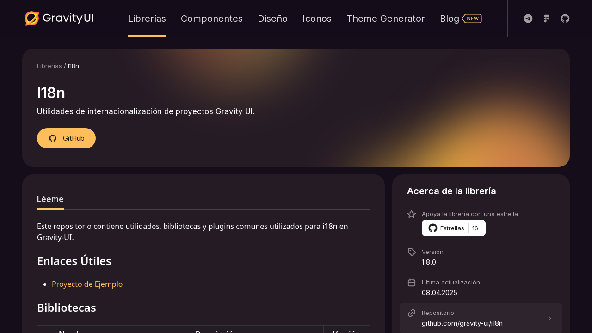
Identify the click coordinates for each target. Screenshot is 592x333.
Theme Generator (385, 18)
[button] (481, 191)
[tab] (50, 199)
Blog (461, 18)
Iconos (317, 18)
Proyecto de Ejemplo (87, 284)
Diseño (273, 18)
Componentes (212, 18)
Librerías (147, 18)
